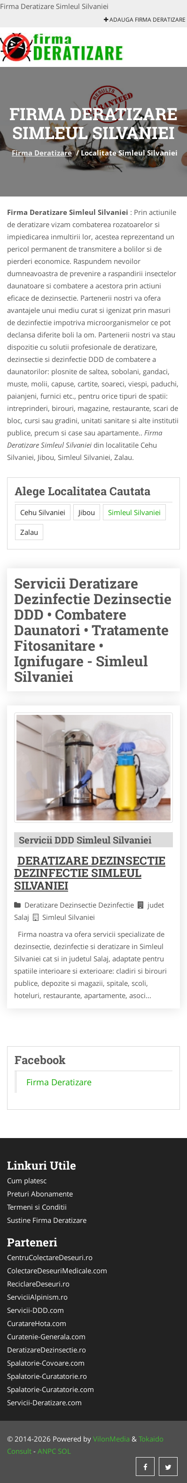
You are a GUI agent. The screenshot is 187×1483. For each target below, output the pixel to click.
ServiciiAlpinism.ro (37, 1297)
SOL (64, 1451)
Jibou (86, 512)
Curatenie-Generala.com (46, 1336)
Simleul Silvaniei (134, 512)
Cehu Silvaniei (42, 512)
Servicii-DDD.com (35, 1310)
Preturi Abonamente (40, 1193)
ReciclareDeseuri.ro (38, 1283)
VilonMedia (111, 1438)
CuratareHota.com (36, 1323)
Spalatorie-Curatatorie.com (50, 1389)
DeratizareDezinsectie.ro (46, 1349)
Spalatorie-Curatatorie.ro (47, 1376)
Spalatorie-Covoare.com (46, 1363)
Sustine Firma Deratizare (46, 1220)
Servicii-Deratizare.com (44, 1402)
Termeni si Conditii (37, 1207)
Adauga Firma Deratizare (145, 20)
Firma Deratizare (42, 152)
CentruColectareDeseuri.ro (50, 1257)
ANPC (47, 1451)
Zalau (29, 532)
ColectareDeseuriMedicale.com (57, 1270)
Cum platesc (27, 1180)
